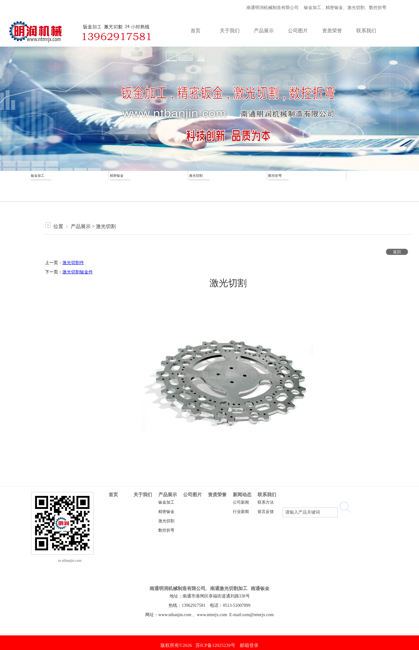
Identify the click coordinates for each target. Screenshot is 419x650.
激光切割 (106, 226)
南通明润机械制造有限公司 (271, 7)
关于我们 (142, 494)
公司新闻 (241, 502)
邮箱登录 (249, 645)
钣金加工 (166, 502)
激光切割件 (73, 262)
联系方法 (266, 502)
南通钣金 (260, 588)
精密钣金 (166, 512)
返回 (397, 251)
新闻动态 (242, 494)
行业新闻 (241, 512)
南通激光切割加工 (228, 588)
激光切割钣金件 (77, 272)
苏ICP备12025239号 (215, 645)
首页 (113, 494)
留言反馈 (266, 512)
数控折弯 (166, 530)
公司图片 (192, 494)
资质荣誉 (217, 494)
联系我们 (267, 494)
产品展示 (81, 226)
